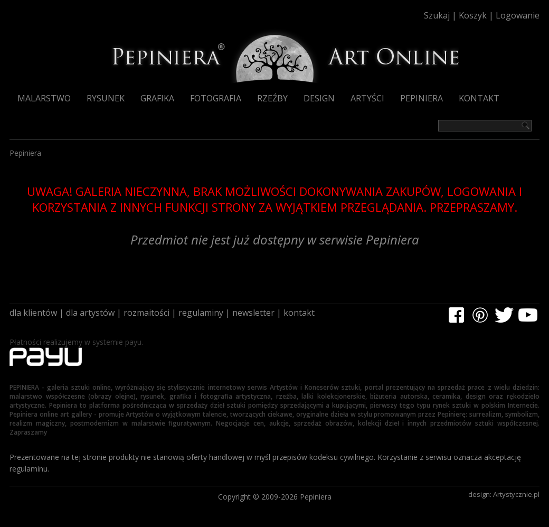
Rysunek (106, 98)
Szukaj (437, 15)
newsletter (253, 312)
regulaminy (200, 312)
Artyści (367, 98)
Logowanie (517, 15)
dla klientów (33, 312)
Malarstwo (44, 98)
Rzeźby (272, 98)
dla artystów (90, 312)
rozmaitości (146, 312)
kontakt (299, 312)
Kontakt (479, 98)
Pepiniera (421, 98)
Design (319, 98)
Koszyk (473, 15)
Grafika (157, 98)
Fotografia (215, 98)
